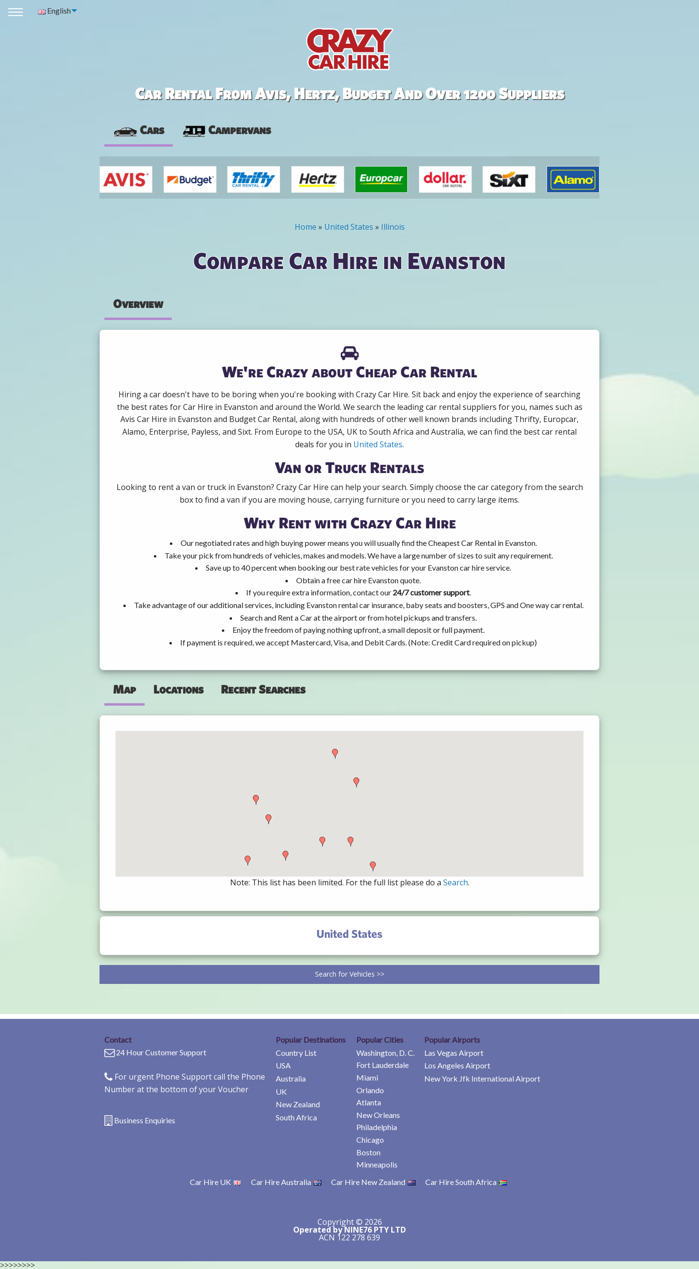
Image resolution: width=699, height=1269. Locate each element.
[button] (247, 860)
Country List (296, 1052)
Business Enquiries (144, 1120)
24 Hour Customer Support (161, 1052)
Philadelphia (376, 1127)
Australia (291, 1078)
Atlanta (368, 1102)
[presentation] (226, 130)
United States (348, 226)
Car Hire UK (215, 1181)
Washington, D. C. (385, 1052)
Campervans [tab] (226, 129)
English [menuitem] (54, 10)
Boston (368, 1152)
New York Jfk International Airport (482, 1078)
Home (305, 226)
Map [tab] (124, 689)
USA (283, 1065)
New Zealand (298, 1104)
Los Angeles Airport (457, 1065)
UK (281, 1091)
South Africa (296, 1117)
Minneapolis (377, 1164)
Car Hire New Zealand (373, 1181)
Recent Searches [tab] (263, 689)
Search (455, 882)
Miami (367, 1077)
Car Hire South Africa (466, 1181)
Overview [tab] (138, 303)
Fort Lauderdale (382, 1064)
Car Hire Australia (286, 1181)
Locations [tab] (178, 689)
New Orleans (378, 1114)
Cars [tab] (138, 129)
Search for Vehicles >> (349, 974)
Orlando (370, 1090)
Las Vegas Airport (453, 1052)
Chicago (370, 1139)
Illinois (393, 226)
